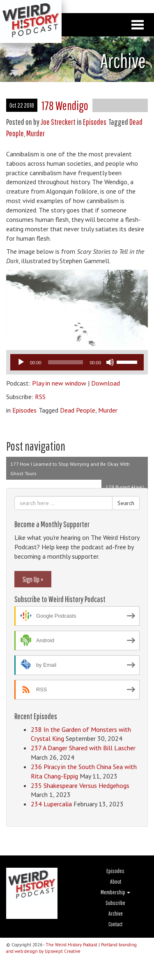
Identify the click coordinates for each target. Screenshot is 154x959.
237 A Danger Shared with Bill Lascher (83, 748)
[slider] (65, 362)
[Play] (21, 362)
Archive (115, 913)
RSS (40, 397)
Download (105, 383)
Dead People (77, 410)
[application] (77, 362)
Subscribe (115, 903)
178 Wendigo (64, 105)
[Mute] (110, 362)
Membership (115, 892)
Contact (115, 924)
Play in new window (59, 383)
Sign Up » (33, 579)
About (115, 881)
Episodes (94, 121)
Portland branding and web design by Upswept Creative (71, 948)
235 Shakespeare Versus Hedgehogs (80, 785)
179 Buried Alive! (125, 487)
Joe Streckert (58, 121)
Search (125, 503)
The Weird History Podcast (71, 945)
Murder (35, 133)
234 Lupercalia (51, 804)
